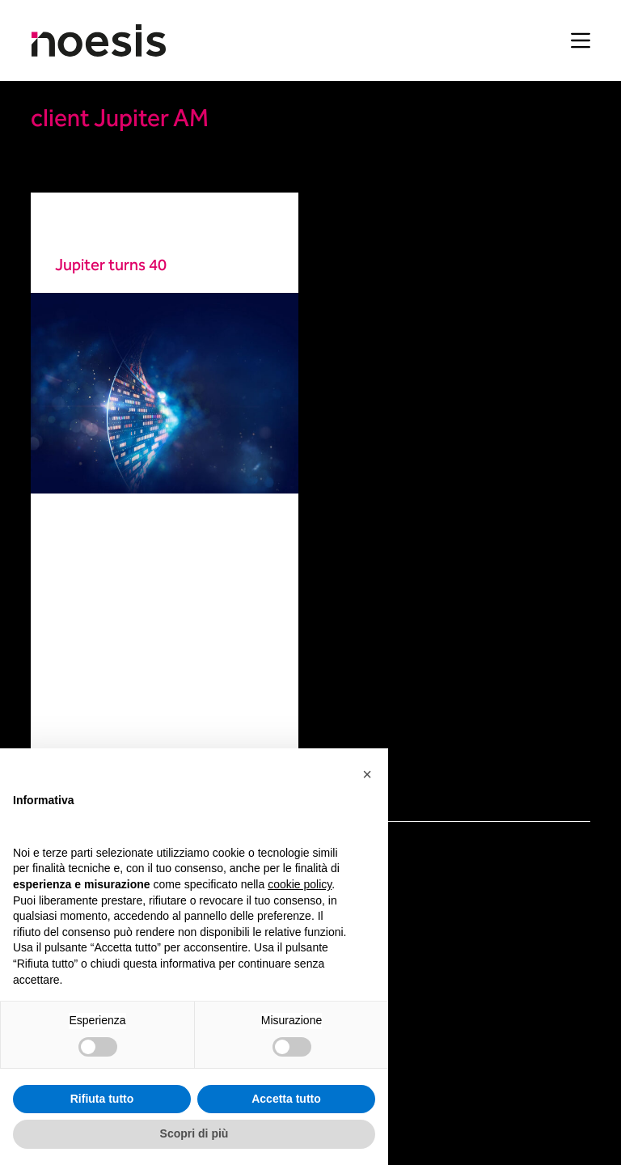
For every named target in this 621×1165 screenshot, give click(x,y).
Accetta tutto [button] (286, 1098)
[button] (367, 774)
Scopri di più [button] (194, 1133)
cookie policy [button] (300, 884)
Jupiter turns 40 (111, 266)
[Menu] (580, 40)
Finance (75, 228)
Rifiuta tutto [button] (102, 1098)
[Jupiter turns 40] (164, 393)
